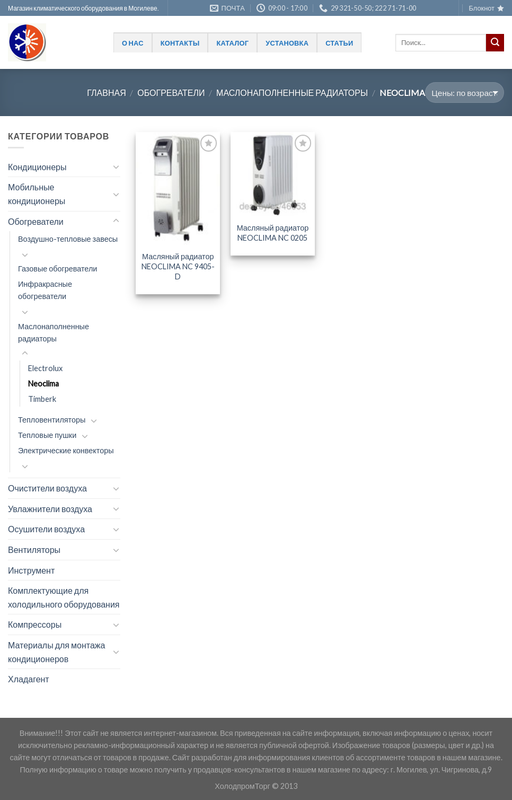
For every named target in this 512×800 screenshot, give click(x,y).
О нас (133, 43)
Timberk (42, 398)
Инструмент (31, 570)
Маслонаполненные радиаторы (292, 92)
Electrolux (45, 368)
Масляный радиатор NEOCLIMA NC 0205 (272, 232)
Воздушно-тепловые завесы (68, 238)
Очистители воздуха (47, 488)
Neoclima (43, 383)
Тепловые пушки (47, 434)
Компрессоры (34, 624)
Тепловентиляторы (51, 419)
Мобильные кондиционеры (36, 194)
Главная (106, 92)
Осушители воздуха (46, 529)
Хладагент (28, 679)
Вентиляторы (34, 549)
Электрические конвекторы (66, 450)
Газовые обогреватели (57, 268)
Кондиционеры (37, 167)
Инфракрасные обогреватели (45, 290)
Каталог (232, 43)
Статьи (339, 43)
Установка (287, 43)
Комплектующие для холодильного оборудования (64, 597)
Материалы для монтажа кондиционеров (56, 652)
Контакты (180, 43)
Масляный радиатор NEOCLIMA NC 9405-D (178, 266)
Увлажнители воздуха (50, 509)
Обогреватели (171, 92)
